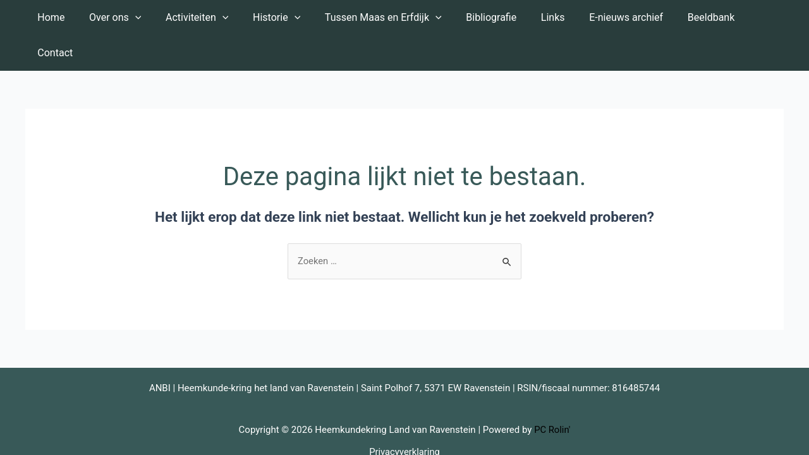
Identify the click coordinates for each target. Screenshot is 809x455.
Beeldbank (684, 17)
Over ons (118, 17)
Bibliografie (478, 17)
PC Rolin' (552, 395)
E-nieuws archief (605, 17)
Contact (746, 17)
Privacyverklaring (404, 416)
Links (535, 17)
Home (58, 17)
